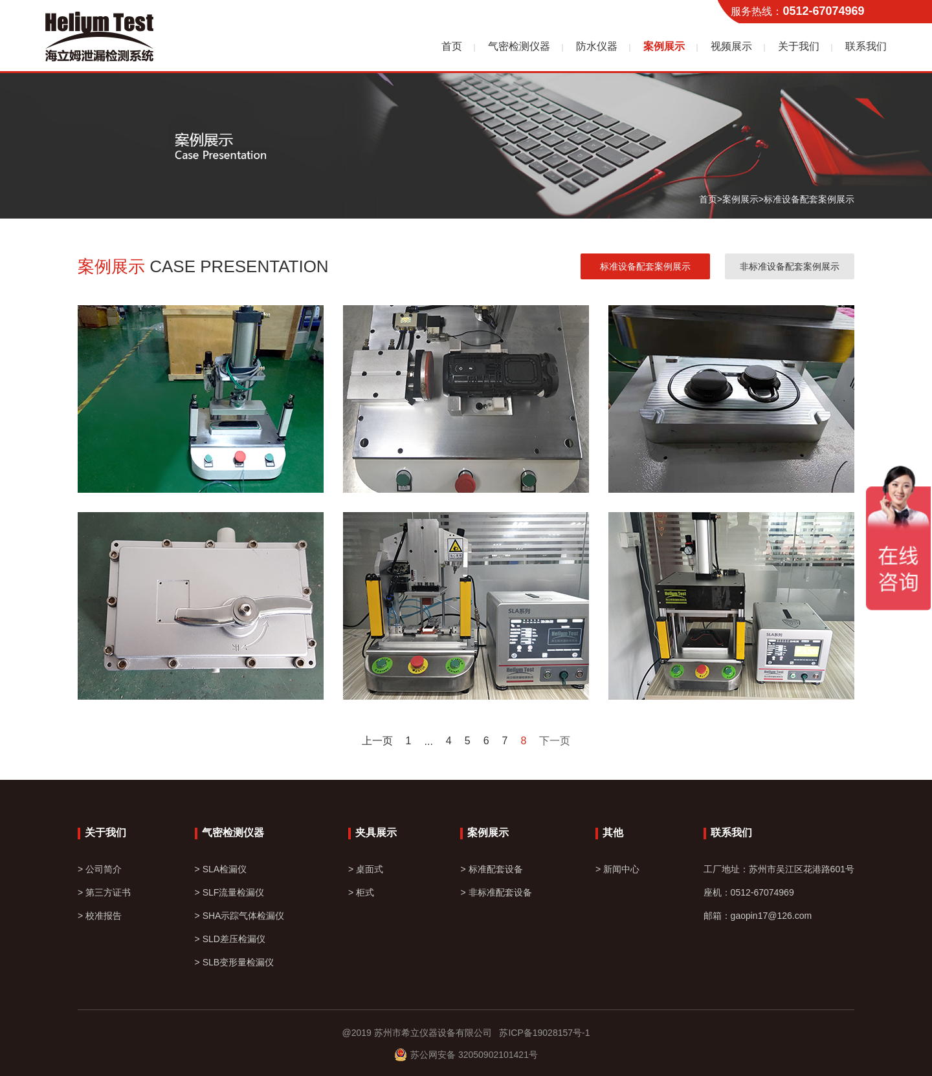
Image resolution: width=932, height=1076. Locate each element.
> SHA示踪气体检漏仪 (240, 915)
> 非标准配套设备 (495, 892)
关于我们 (798, 46)
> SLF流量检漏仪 (230, 892)
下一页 (554, 741)
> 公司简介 (100, 869)
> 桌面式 (365, 869)
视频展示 (731, 46)
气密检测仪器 (519, 46)
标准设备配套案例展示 (809, 199)
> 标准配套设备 (491, 869)
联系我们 (866, 46)
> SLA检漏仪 (221, 869)
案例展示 (664, 46)
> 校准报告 (100, 915)
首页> (710, 199)
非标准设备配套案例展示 (789, 266)
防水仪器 (596, 46)
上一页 (377, 741)
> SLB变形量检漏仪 (234, 962)
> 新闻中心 (617, 869)
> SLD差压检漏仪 (230, 939)
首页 (451, 46)
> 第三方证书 (104, 892)
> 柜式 (361, 892)
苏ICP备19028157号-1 (541, 1033)
